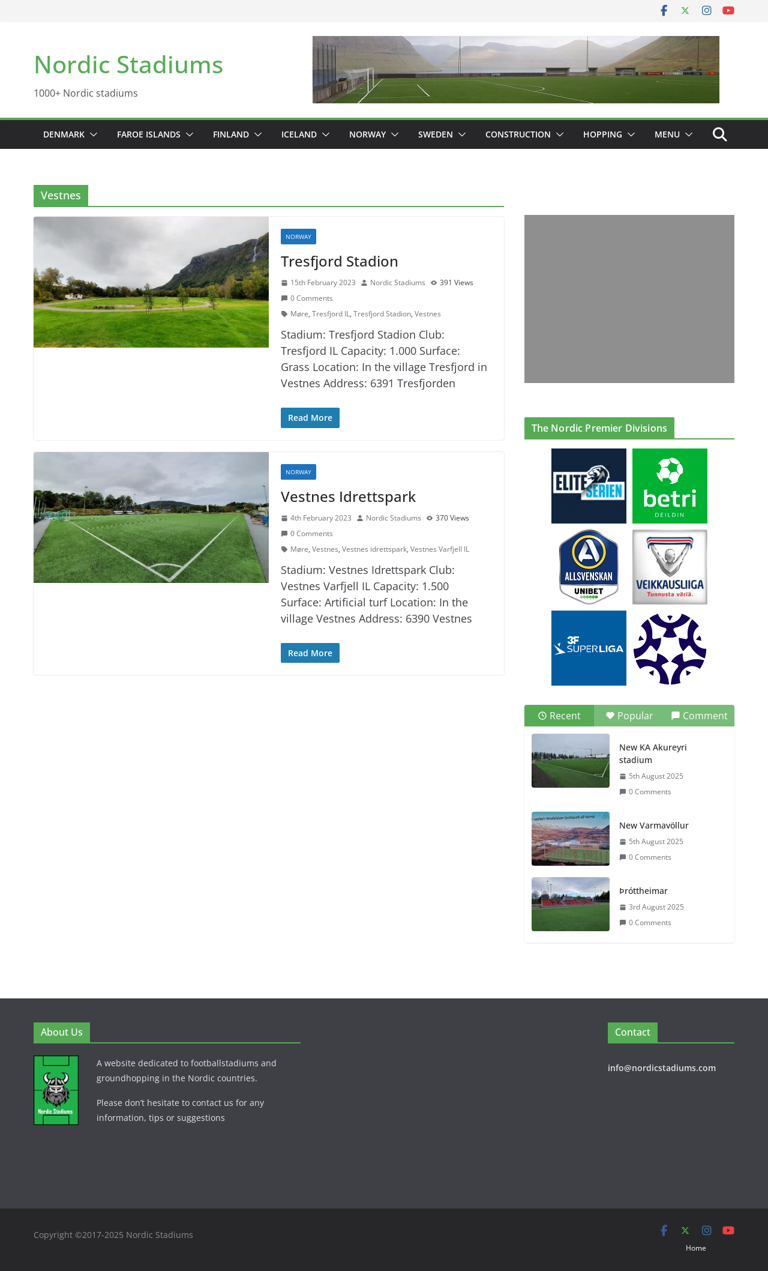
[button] (91, 134)
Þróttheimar (643, 890)
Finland (231, 134)
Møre (299, 314)
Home (696, 1248)
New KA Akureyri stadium (653, 753)
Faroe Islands (149, 134)
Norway (367, 134)
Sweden (435, 134)
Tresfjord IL (331, 314)
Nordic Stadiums (128, 63)
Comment (699, 715)
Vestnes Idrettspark (348, 496)
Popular (629, 715)
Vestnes (428, 314)
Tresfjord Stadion (339, 261)
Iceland (299, 134)
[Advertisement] (626, 299)
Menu (667, 134)
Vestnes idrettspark (374, 549)
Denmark (64, 134)
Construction (518, 134)
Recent (559, 715)
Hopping (602, 134)
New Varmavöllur (654, 825)
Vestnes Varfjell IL (439, 549)
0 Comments (307, 298)
